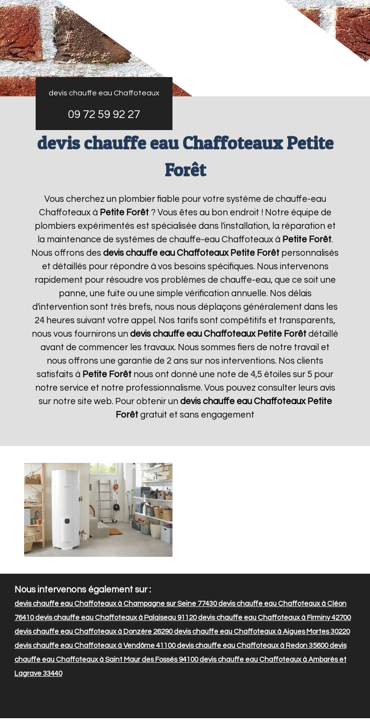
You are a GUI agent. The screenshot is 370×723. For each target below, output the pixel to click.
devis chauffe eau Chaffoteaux (104, 93)
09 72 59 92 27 (104, 114)
